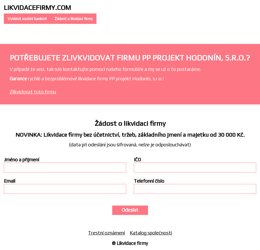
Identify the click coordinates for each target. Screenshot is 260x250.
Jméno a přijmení (21, 159)
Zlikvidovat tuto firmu (33, 92)
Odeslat (130, 210)
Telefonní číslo (149, 181)
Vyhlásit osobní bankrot (27, 19)
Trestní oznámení (106, 233)
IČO (137, 159)
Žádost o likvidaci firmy (74, 19)
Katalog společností (151, 233)
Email (9, 181)
